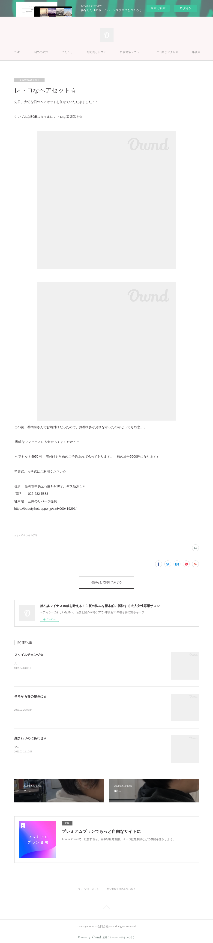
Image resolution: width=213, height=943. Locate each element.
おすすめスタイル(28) (25, 535)
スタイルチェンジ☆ (28, 652)
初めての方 (58, 52)
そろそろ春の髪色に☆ (30, 694)
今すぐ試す (158, 8)
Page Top (106, 905)
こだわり (84, 52)
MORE (176, 52)
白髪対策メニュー (148, 52)
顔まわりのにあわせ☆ (30, 736)
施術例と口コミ (113, 52)
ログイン (186, 8)
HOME (33, 52)
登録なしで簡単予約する (106, 581)
